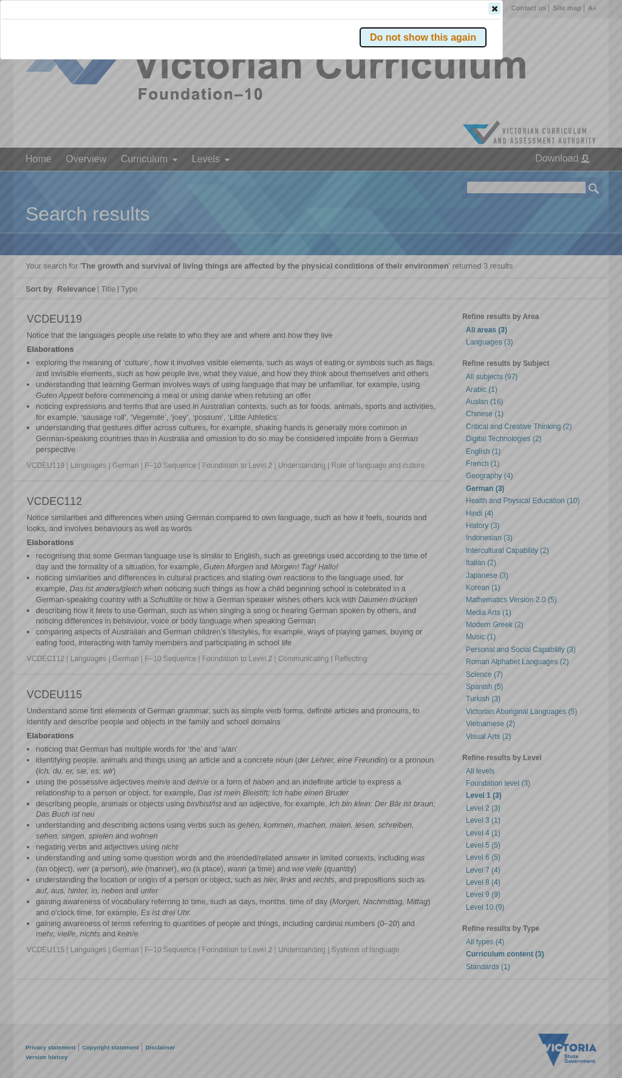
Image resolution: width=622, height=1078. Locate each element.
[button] (573, 182)
